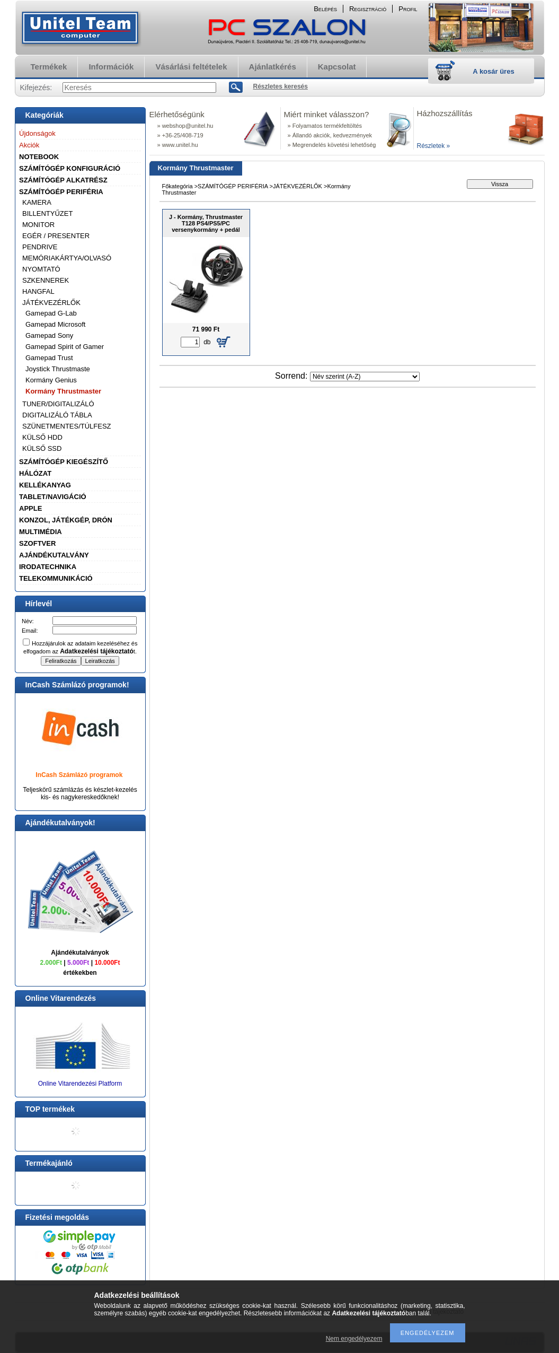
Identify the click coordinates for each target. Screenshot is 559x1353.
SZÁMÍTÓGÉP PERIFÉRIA (61, 192)
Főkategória (177, 186)
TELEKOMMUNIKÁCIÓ (56, 578)
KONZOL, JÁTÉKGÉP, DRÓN (65, 520)
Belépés (325, 9)
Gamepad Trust (49, 358)
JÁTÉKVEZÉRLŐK (51, 303)
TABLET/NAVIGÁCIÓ (52, 497)
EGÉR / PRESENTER (56, 236)
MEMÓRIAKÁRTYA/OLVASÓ (66, 258)
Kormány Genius (51, 380)
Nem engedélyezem (354, 1338)
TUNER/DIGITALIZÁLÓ (58, 404)
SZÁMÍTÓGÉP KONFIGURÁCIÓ (69, 168)
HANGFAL (38, 291)
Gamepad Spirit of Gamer (64, 347)
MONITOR (38, 225)
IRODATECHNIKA (47, 567)
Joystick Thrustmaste (57, 369)
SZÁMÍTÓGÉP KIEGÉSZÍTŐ (63, 462)
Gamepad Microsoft (55, 324)
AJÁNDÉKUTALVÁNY (54, 555)
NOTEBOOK (39, 157)
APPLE (30, 508)
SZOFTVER (37, 543)
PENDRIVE (39, 247)
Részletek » (433, 146)
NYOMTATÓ (41, 269)
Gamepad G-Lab (51, 313)
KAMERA (36, 202)
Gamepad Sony (49, 335)
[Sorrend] (365, 376)
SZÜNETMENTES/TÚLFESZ (66, 426)
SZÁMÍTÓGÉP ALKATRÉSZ (63, 180)
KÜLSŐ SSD (41, 448)
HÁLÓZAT (35, 473)
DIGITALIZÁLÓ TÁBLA (57, 415)
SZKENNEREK (45, 280)
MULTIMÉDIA (40, 532)
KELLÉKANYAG (45, 485)
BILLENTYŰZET (47, 213)
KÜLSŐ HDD (42, 437)
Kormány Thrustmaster (63, 391)
